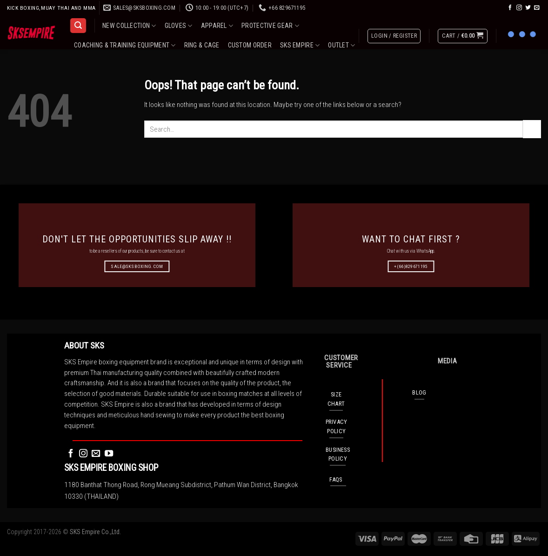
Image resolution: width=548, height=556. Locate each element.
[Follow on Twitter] (528, 8)
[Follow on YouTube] (109, 454)
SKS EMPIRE (300, 45)
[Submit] (532, 129)
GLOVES (179, 25)
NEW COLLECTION (129, 25)
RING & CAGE (202, 45)
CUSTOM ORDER (250, 45)
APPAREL (217, 25)
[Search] (78, 25)
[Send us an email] (537, 8)
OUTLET (341, 45)
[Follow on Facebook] (510, 8)
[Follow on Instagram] (519, 8)
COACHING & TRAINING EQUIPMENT (125, 45)
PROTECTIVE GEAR (270, 25)
